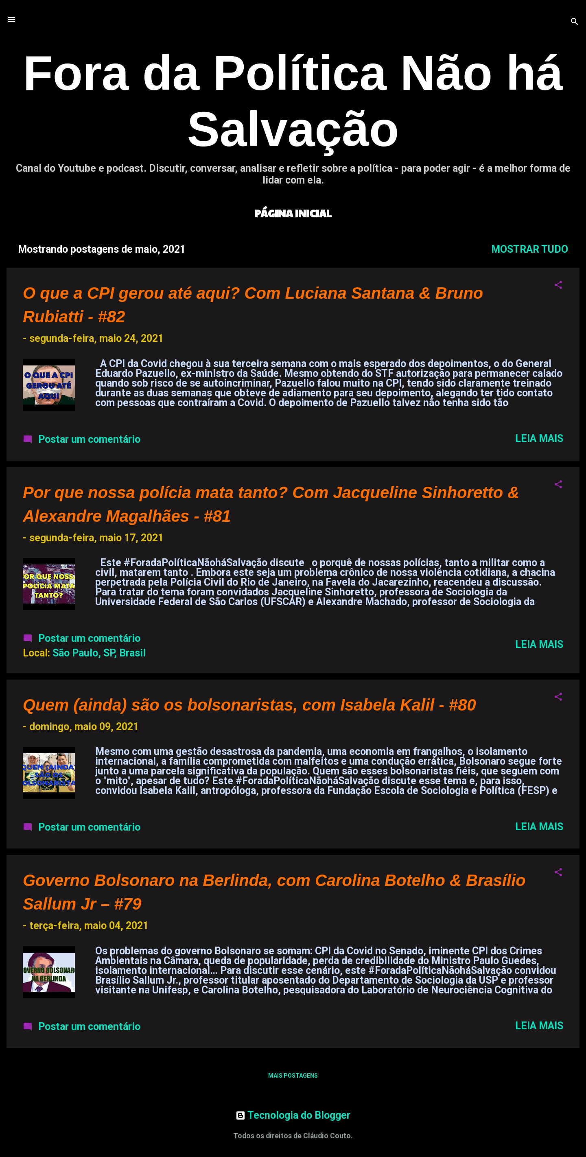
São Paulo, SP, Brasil (99, 653)
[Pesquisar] (574, 22)
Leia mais (539, 438)
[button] (558, 285)
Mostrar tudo (529, 249)
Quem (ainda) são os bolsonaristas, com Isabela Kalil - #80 (249, 705)
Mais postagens (293, 1075)
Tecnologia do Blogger (293, 1115)
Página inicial (293, 213)
